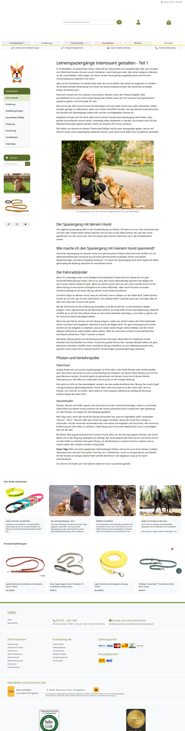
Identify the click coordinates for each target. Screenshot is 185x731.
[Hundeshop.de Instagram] (87, 724)
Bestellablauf (13, 596)
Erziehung (10, 97)
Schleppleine (90, 260)
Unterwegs (11, 117)
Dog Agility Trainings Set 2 (94, 425)
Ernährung (47, 16)
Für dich (169, 16)
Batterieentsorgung (15, 634)
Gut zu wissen (12, 71)
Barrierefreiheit (13, 640)
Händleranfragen (59, 627)
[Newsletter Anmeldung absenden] (96, 663)
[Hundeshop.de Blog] (97, 724)
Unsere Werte (58, 617)
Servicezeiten (58, 634)
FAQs (9, 593)
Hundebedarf (16, 16)
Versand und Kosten (15, 621)
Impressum (12, 637)
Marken (138, 16)
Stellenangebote (59, 621)
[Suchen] (119, 9)
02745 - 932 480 (65, 594)
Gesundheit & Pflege (15, 90)
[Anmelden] (138, 9)
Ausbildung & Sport (14, 84)
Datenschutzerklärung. (108, 669)
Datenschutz (12, 624)
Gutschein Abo (58, 624)
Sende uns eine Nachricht (127, 594)
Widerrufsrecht (13, 630)
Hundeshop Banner (60, 630)
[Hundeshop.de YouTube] (108, 724)
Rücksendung (13, 617)
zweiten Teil (65, 436)
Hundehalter (77, 16)
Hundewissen (12, 64)
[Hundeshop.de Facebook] (77, 724)
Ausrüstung (11, 104)
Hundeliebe (107, 16)
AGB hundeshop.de (15, 627)
